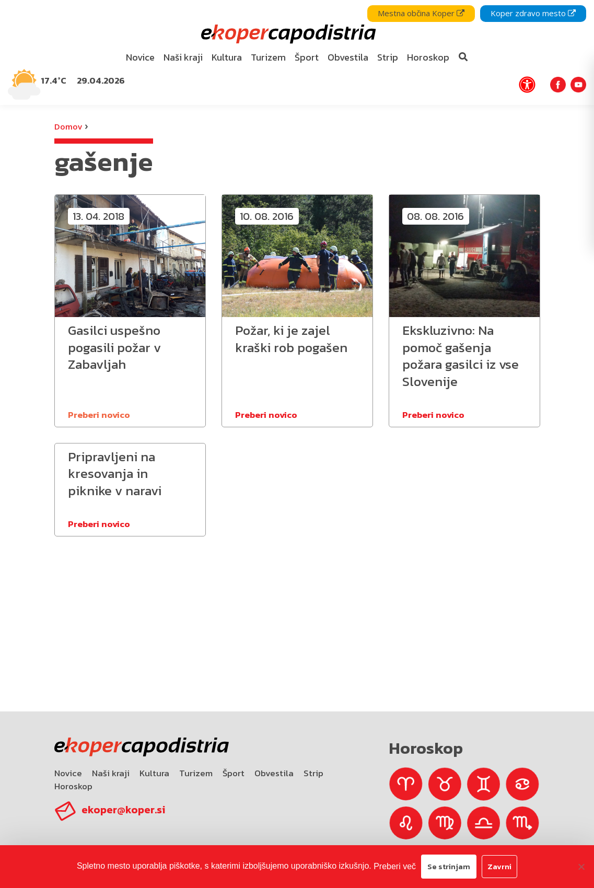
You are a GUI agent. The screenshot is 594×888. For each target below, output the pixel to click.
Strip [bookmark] (387, 57)
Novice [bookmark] (140, 57)
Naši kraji (111, 773)
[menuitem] (140, 57)
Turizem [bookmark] (268, 57)
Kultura (154, 773)
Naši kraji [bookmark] (183, 57)
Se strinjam (448, 866)
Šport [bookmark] (307, 57)
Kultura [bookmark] (227, 57)
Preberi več (395, 866)
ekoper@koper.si (123, 809)
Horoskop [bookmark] (428, 57)
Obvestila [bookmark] (348, 57)
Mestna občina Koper (421, 13)
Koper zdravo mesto (533, 13)
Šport (233, 773)
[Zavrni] (581, 866)
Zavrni (499, 866)
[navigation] (297, 52)
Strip (313, 773)
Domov (68, 126)
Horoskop (73, 786)
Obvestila (274, 773)
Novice (68, 773)
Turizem (196, 773)
